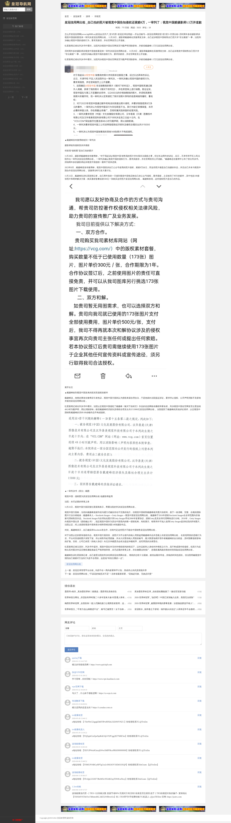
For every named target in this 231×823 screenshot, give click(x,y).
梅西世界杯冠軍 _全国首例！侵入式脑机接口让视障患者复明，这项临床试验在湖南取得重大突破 (109, 603)
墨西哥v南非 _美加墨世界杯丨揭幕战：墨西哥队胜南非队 (91, 591)
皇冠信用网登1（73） (11, 92)
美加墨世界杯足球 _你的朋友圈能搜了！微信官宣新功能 (160, 591)
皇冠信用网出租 (73, 564)
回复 (200, 660)
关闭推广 (19, 820)
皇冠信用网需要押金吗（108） (15, 45)
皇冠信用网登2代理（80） (13, 79)
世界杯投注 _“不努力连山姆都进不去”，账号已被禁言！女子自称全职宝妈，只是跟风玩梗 (105, 609)
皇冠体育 (77, 16)
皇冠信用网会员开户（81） (13, 75)
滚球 (88, 16)
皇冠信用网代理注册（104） (14, 53)
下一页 (25, 97)
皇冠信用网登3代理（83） (13, 66)
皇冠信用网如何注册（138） (14, 36)
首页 (67, 16)
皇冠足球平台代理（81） (12, 70)
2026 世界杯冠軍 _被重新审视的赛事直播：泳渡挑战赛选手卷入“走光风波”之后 (170, 603)
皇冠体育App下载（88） (12, 62)
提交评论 (71, 651)
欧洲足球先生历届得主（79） (14, 87)
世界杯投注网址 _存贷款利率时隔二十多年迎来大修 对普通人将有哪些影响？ (100, 597)
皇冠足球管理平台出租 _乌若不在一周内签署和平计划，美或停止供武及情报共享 (110, 570)
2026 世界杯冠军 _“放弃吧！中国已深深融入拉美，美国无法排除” (164, 597)
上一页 (11, 97)
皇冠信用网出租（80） (12, 83)
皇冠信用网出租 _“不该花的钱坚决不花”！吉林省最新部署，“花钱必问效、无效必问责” (112, 574)
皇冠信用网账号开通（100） (14, 57)
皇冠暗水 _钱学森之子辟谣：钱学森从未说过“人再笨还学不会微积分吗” (167, 609)
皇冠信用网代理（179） (12, 32)
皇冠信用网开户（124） (12, 40)
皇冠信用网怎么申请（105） (14, 49)
